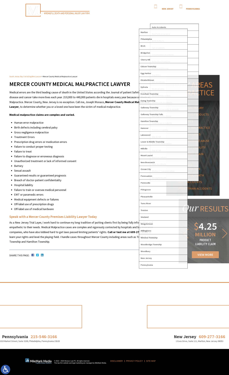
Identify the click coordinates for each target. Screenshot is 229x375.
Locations (182, 13)
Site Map (151, 361)
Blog (175, 13)
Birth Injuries (190, 134)
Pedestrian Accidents (196, 188)
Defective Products (194, 114)
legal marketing (77, 363)
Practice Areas (157, 13)
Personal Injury (192, 108)
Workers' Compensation (190, 167)
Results (168, 13)
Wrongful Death (192, 175)
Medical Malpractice (195, 128)
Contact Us (193, 13)
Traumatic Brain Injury (192, 156)
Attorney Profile (142, 13)
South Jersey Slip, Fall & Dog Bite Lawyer (25, 76)
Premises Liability (193, 147)
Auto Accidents (191, 182)
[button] (200, 233)
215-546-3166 (192, 6)
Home (131, 13)
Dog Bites (186, 121)
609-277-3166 (167, 6)
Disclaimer (116, 361)
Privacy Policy (134, 361)
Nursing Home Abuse (195, 141)
